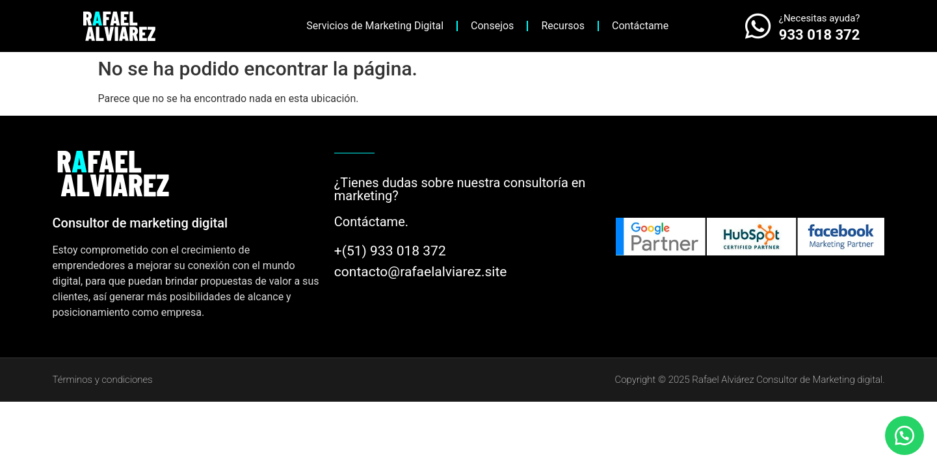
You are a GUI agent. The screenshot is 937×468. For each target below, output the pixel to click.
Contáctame (640, 26)
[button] (904, 435)
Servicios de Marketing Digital (374, 26)
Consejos (492, 26)
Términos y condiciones (103, 379)
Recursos (563, 26)
